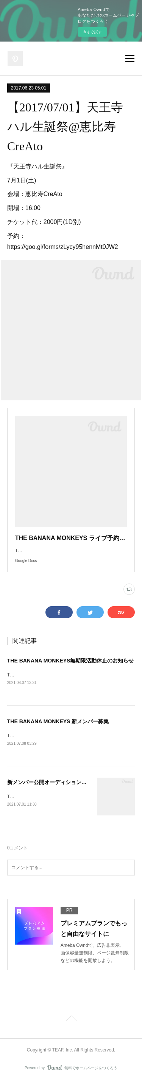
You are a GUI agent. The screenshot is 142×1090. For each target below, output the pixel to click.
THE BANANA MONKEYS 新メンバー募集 (58, 729)
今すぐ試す (92, 32)
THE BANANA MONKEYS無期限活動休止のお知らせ (70, 668)
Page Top (71, 1029)
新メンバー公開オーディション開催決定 (55, 791)
